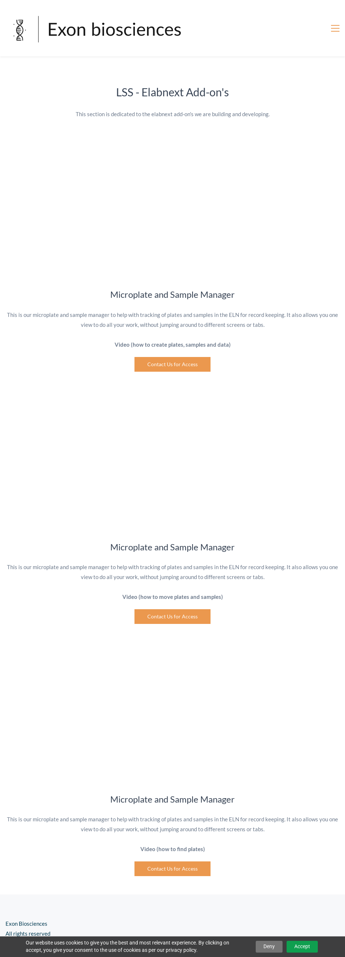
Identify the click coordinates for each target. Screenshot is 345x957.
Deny (269, 946)
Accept (302, 946)
